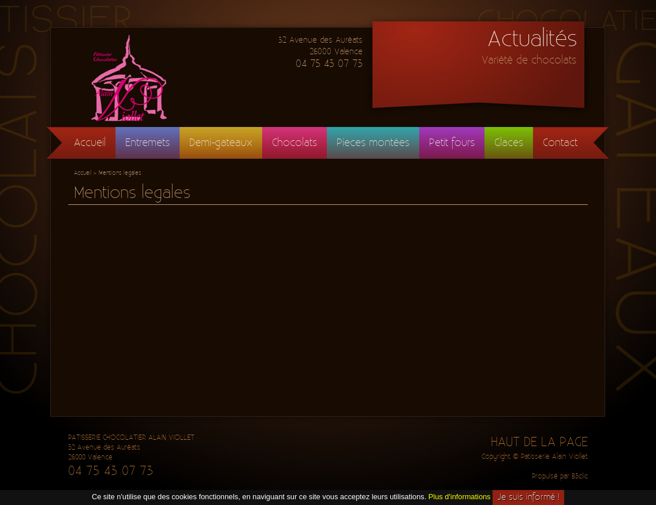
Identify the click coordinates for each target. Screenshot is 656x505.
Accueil (90, 143)
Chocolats (294, 143)
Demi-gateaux (220, 143)
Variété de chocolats (529, 60)
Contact (560, 143)
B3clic (580, 476)
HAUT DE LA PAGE (539, 442)
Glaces (508, 143)
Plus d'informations (459, 496)
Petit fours (452, 143)
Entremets (147, 143)
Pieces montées (373, 143)
